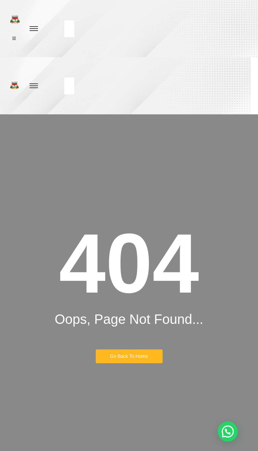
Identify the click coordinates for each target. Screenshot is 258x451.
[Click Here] (14, 38)
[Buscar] (69, 29)
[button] (228, 431)
